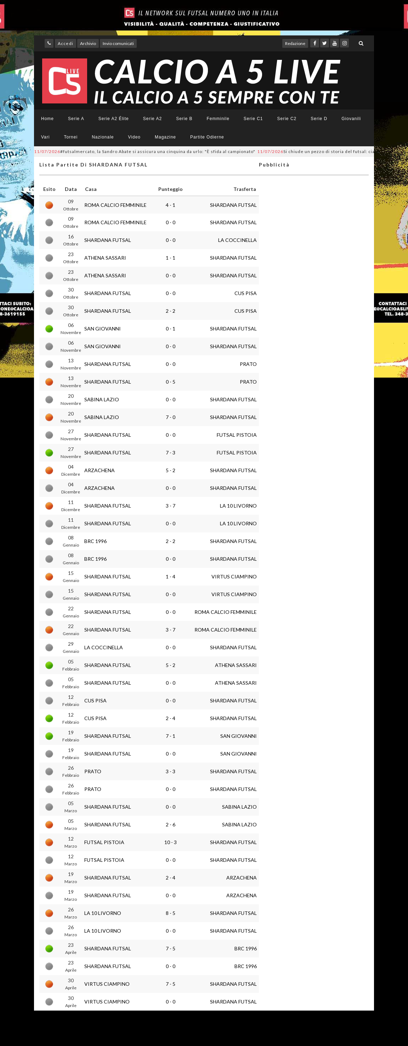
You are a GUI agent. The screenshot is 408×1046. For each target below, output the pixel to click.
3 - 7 (170, 506)
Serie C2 (287, 118)
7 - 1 (170, 736)
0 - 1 (170, 329)
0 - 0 (170, 222)
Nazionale (103, 137)
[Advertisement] (314, 459)
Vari (45, 137)
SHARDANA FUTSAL (233, 205)
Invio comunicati (118, 43)
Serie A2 (152, 118)
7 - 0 (170, 417)
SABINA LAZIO (101, 399)
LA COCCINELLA (237, 240)
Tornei (71, 137)
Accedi (65, 43)
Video (134, 137)
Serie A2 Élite (113, 118)
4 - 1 (170, 205)
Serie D (319, 118)
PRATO (248, 364)
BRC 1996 (95, 541)
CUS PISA (245, 293)
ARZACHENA (99, 470)
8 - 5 (170, 913)
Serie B (184, 118)
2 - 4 (170, 718)
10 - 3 (170, 842)
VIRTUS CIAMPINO (234, 576)
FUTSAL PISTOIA (237, 435)
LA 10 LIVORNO (238, 506)
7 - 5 (170, 948)
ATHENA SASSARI (105, 258)
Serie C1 (253, 118)
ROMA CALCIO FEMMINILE (115, 205)
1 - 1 (170, 258)
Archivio (88, 43)
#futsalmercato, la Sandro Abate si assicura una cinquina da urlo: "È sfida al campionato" (144, 151)
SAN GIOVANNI (102, 329)
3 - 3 (170, 771)
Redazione (295, 43)
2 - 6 (170, 824)
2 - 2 (170, 311)
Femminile (218, 118)
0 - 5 (170, 382)
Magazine (165, 137)
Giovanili (351, 118)
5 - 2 (170, 470)
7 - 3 (170, 453)
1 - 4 (170, 576)
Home (47, 118)
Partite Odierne (207, 137)
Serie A (76, 118)
